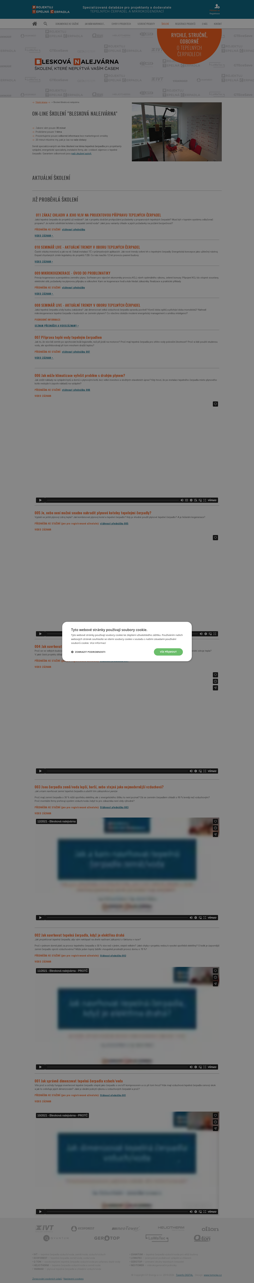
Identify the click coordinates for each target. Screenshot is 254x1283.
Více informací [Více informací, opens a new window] (98, 643)
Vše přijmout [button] (168, 651)
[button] (88, 652)
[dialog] (127, 641)
